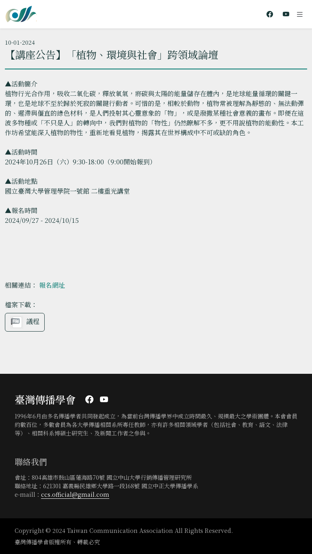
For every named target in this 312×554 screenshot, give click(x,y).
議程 (24, 322)
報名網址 (52, 285)
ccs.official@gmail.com (75, 494)
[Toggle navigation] (299, 14)
